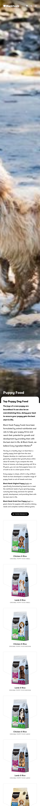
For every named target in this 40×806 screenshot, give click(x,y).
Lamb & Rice (20, 600)
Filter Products (20, 514)
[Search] (31, 5)
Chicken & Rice (20, 556)
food (28, 501)
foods (27, 483)
